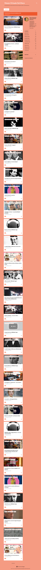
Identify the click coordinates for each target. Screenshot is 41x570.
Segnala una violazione (29, 58)
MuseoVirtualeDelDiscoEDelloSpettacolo (33, 18)
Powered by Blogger (20, 566)
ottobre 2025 (27, 43)
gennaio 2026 (27, 38)
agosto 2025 (27, 45)
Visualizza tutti (7, 14)
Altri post (13, 563)
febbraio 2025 (27, 47)
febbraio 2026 (27, 36)
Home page (6, 9)
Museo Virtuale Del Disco (15, 3)
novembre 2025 (27, 41)
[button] (21, 30)
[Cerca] (36, 3)
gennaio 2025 (27, 48)
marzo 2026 (27, 34)
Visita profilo (31, 28)
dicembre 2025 (27, 40)
